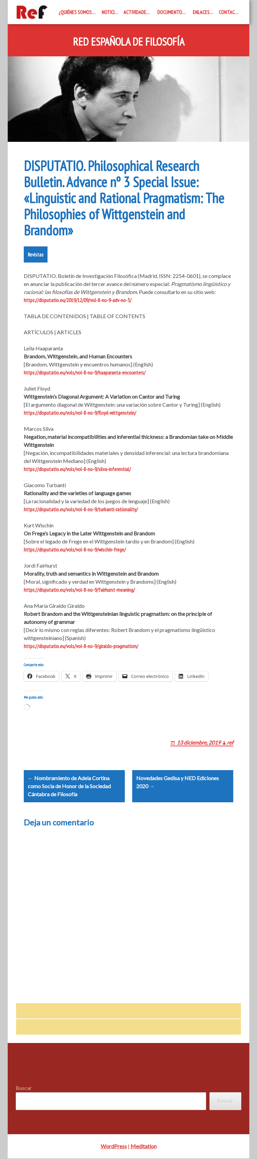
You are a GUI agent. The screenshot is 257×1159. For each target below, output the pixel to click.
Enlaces (201, 12)
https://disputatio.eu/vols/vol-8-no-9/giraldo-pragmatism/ (81, 646)
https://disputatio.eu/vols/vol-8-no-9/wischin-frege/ (75, 549)
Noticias (110, 12)
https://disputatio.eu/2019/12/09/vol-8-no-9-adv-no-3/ (78, 300)
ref (230, 742)
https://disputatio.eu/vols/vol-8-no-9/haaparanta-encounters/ (85, 372)
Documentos (170, 12)
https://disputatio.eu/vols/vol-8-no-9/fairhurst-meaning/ (79, 589)
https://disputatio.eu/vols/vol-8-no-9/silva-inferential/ (77, 469)
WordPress (114, 1147)
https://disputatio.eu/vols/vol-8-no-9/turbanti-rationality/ (81, 509)
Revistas (36, 254)
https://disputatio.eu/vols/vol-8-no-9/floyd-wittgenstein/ (80, 412)
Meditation (144, 1147)
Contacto (229, 12)
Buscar (24, 1088)
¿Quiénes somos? (76, 12)
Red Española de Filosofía (128, 42)
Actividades (136, 12)
